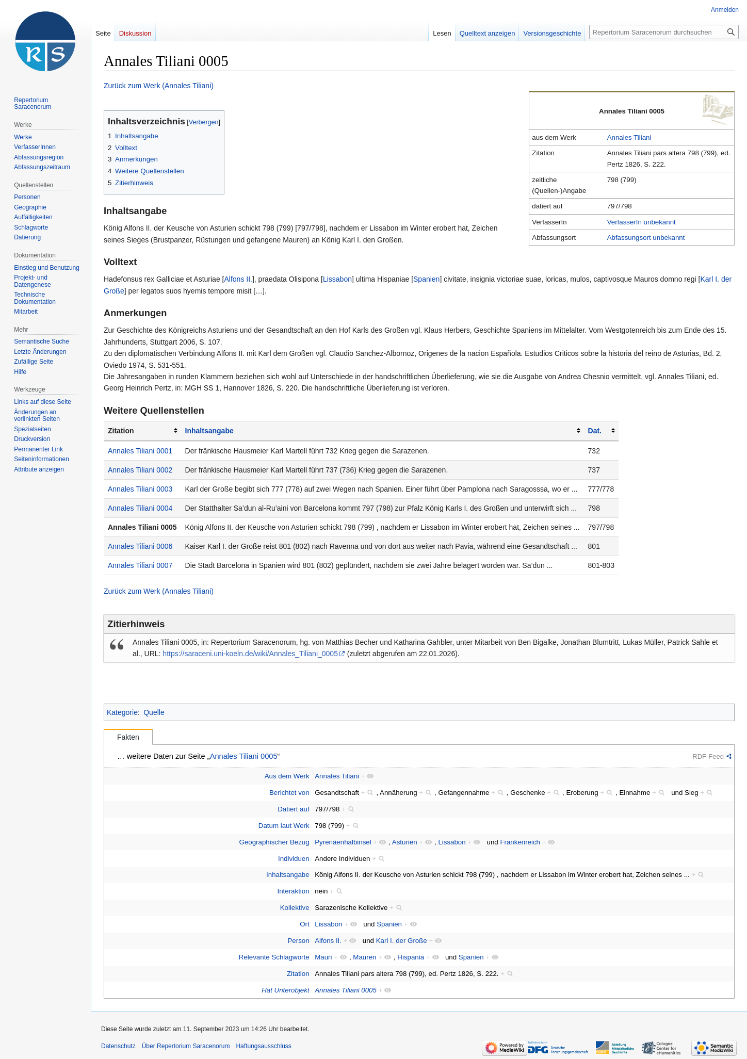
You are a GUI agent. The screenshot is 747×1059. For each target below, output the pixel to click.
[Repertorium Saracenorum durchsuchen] (664, 32)
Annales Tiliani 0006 (140, 546)
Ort (304, 924)
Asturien (404, 842)
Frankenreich (520, 842)
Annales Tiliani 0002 (140, 470)
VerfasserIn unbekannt (641, 222)
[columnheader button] (382, 431)
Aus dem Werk (287, 776)
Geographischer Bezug (274, 842)
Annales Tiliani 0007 (140, 565)
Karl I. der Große (401, 940)
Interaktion (294, 891)
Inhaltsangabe (209, 431)
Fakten (128, 737)
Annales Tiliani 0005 (142, 527)
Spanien (426, 279)
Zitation (298, 973)
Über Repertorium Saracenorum (186, 1046)
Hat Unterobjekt (285, 990)
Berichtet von (289, 792)
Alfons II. (238, 279)
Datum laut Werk (284, 825)
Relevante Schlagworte (274, 957)
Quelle (153, 712)
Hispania (410, 957)
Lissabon (337, 279)
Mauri (323, 957)
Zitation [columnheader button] (121, 431)
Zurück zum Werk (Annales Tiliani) (159, 86)
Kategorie (122, 712)
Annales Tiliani (629, 137)
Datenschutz (118, 1046)
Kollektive (295, 907)
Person (298, 940)
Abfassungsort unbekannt (646, 237)
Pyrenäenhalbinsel (343, 842)
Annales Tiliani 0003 (140, 489)
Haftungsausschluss (263, 1046)
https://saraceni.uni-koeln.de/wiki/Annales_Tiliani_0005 (250, 653)
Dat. (595, 431)
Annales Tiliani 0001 (140, 451)
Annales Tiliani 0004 (140, 508)
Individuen (294, 858)
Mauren (364, 957)
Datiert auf (293, 809)
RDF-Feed (708, 756)
